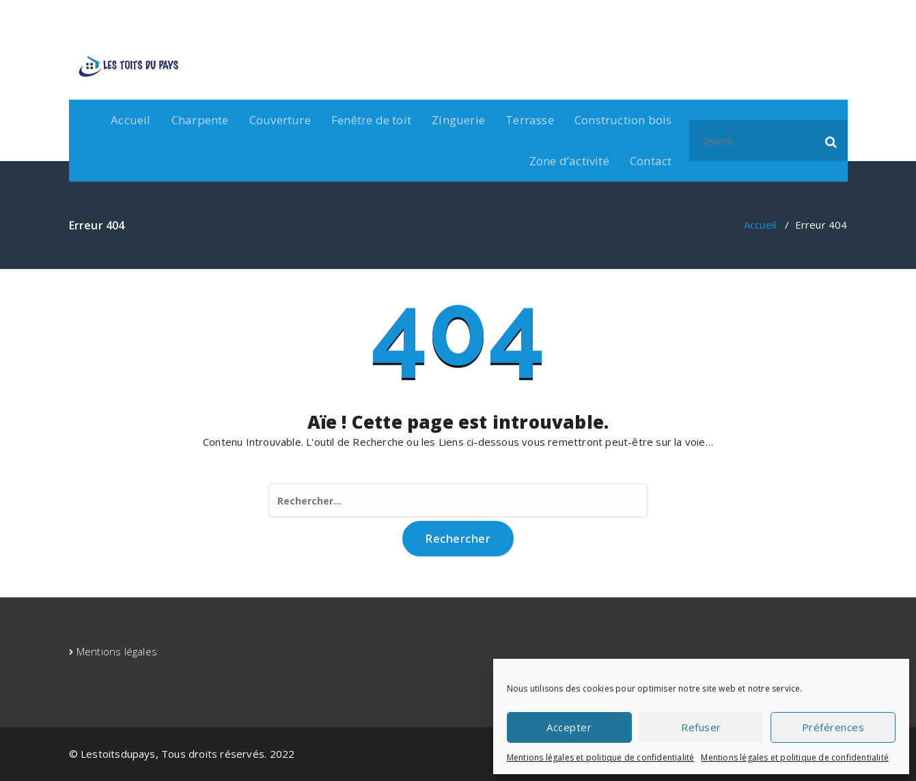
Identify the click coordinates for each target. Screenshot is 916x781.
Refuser (701, 727)
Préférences (833, 727)
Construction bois (622, 120)
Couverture (280, 120)
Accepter (569, 727)
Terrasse (529, 120)
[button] (831, 140)
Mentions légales (117, 651)
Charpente (200, 120)
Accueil (130, 120)
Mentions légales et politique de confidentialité (601, 757)
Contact (650, 161)
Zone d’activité (569, 161)
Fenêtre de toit (371, 120)
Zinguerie (458, 120)
